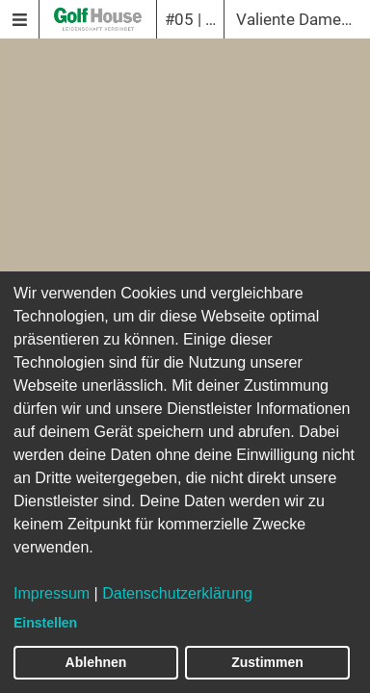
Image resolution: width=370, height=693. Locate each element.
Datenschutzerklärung (177, 593)
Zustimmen (267, 662)
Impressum (51, 593)
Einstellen (45, 622)
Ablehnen (96, 662)
